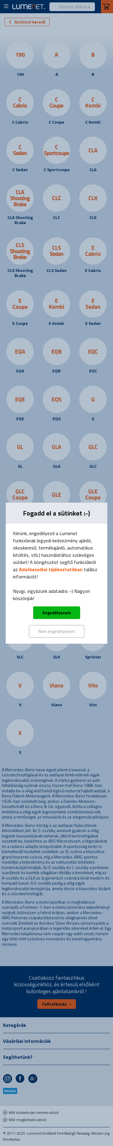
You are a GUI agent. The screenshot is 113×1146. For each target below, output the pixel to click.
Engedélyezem (56, 612)
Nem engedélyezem (56, 631)
